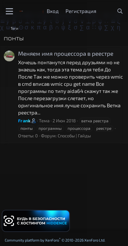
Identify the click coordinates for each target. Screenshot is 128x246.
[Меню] (9, 11)
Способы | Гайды (74, 135)
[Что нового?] (106, 11)
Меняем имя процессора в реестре (65, 53)
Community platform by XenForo (55, 240)
